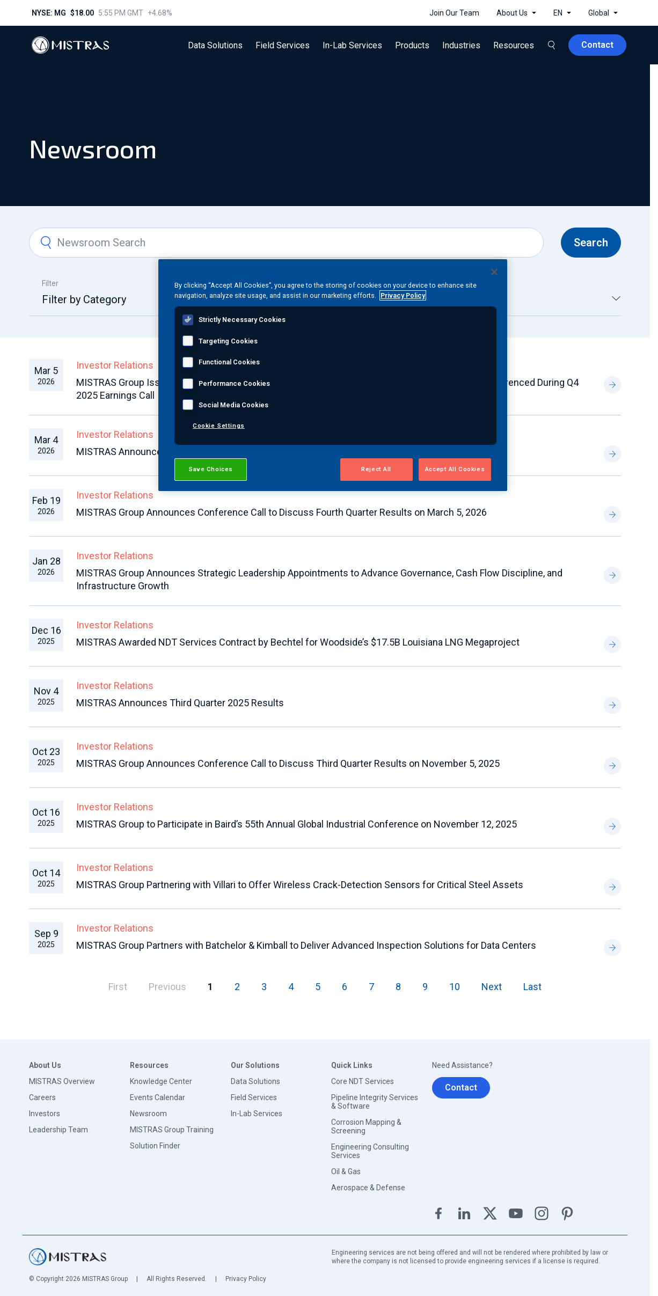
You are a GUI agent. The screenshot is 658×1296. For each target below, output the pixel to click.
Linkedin (464, 1213)
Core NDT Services (362, 1081)
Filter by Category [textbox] (84, 299)
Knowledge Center (161, 1081)
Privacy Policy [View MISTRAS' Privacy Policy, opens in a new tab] (403, 295)
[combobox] (123, 304)
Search (591, 242)
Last (532, 986)
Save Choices (210, 469)
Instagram (541, 1213)
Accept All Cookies (455, 469)
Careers (42, 1097)
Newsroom (148, 1113)
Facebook (438, 1213)
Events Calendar (157, 1097)
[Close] (494, 272)
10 (454, 986)
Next (491, 986)
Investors (44, 1113)
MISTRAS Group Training (172, 1129)
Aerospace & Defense (368, 1187)
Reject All (376, 469)
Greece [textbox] (462, 299)
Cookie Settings (219, 425)
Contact (461, 1087)
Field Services (254, 1097)
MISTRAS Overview (62, 1081)
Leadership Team (58, 1129)
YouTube (515, 1213)
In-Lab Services (256, 1113)
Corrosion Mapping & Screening (366, 1126)
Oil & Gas (346, 1171)
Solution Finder (155, 1145)
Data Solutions (255, 1081)
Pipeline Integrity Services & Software (374, 1101)
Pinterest (567, 1213)
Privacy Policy (245, 1279)
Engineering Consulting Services (370, 1151)
